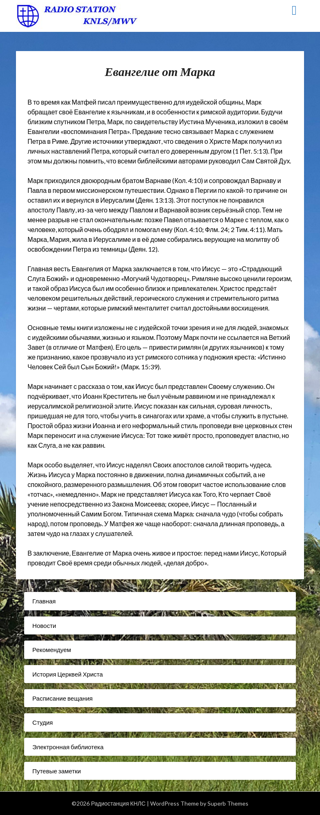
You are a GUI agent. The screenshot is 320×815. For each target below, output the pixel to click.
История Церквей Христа (67, 674)
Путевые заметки (56, 771)
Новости (44, 625)
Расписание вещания (62, 698)
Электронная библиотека (68, 746)
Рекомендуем (51, 649)
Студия (42, 722)
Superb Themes (227, 803)
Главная (44, 601)
